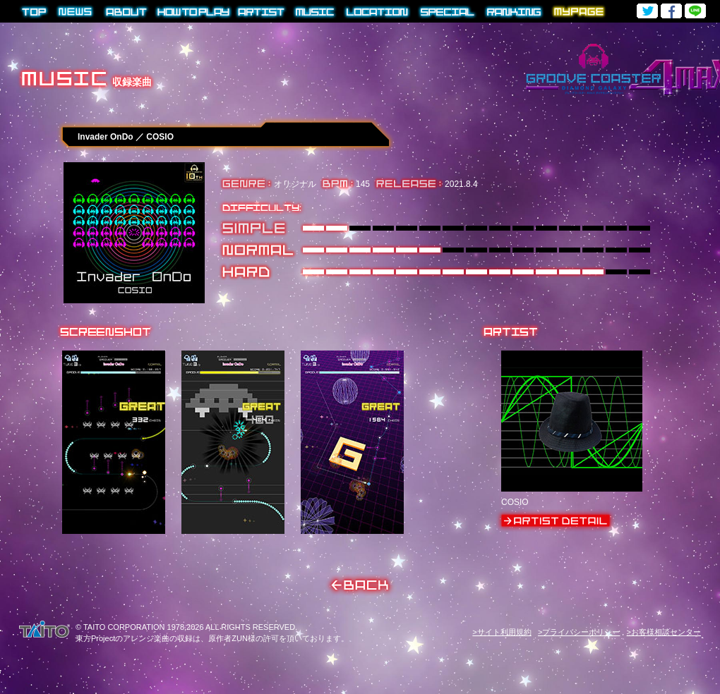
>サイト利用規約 (501, 632)
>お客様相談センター (664, 632)
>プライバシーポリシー (579, 632)
